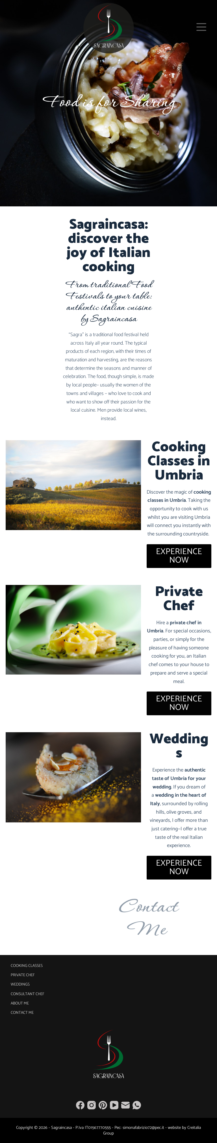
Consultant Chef (27, 994)
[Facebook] (80, 1105)
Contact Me (22, 1012)
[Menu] (201, 27)
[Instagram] (91, 1105)
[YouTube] (114, 1105)
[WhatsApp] (137, 1105)
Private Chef (23, 975)
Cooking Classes (27, 966)
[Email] (125, 1105)
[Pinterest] (103, 1105)
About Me (20, 1003)
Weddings (20, 984)
